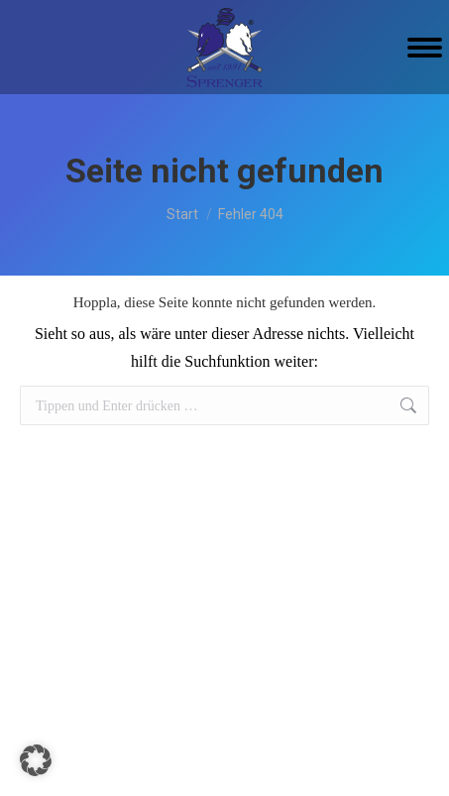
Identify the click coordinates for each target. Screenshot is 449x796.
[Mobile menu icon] (424, 47)
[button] (35, 760)
